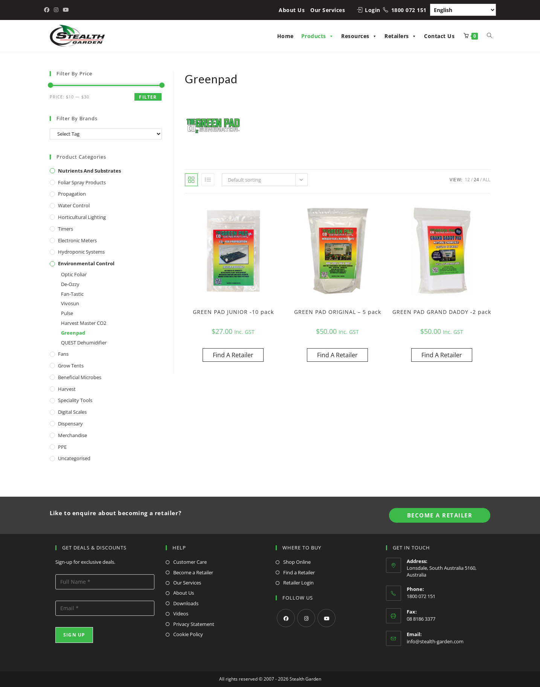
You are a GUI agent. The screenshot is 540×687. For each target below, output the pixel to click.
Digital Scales (72, 412)
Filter (148, 97)
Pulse (67, 313)
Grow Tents (71, 365)
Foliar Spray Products (82, 182)
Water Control (74, 205)
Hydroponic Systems (81, 251)
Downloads (185, 603)
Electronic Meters (77, 240)
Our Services (327, 10)
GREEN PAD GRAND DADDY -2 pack (441, 311)
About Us (292, 10)
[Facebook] (286, 618)
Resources (359, 36)
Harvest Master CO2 (83, 323)
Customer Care (190, 561)
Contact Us (439, 36)
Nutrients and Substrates (89, 170)
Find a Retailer (299, 572)
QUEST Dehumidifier (84, 342)
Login (372, 10)
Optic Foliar (74, 274)
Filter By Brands (77, 118)
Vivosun (70, 303)
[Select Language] (463, 10)
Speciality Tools (75, 400)
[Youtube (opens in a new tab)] (66, 10)
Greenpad (73, 332)
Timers (65, 228)
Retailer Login (298, 582)
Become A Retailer (440, 515)
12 (467, 179)
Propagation (72, 193)
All (486, 179)
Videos (180, 613)
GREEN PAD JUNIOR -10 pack (233, 311)
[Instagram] (306, 618)
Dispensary (70, 423)
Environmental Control (86, 263)
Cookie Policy (188, 634)
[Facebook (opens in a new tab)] (48, 10)
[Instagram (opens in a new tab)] (56, 10)
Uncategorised (74, 458)
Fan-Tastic (72, 294)
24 (476, 179)
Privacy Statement (193, 624)
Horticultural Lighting (82, 217)
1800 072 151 (409, 10)
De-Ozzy (70, 284)
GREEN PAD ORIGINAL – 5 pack (337, 311)
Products (317, 36)
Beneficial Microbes (79, 377)
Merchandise (72, 435)
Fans (63, 353)
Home (285, 36)
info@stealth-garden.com (435, 641)
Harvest (67, 389)
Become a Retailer (193, 572)
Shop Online (297, 561)
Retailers (400, 36)
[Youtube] (326, 618)
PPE (62, 447)
